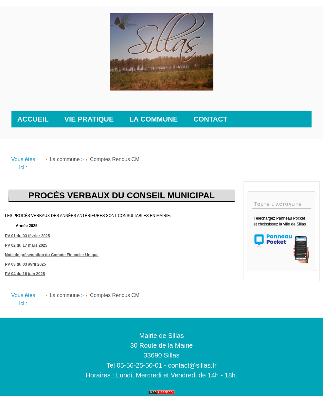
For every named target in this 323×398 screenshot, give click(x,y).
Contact (210, 119)
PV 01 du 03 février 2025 (27, 236)
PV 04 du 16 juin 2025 (25, 274)
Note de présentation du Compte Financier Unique (52, 255)
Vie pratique (89, 119)
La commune (153, 119)
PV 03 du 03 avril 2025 (25, 264)
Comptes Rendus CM (114, 159)
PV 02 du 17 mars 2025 (26, 245)
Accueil (33, 119)
